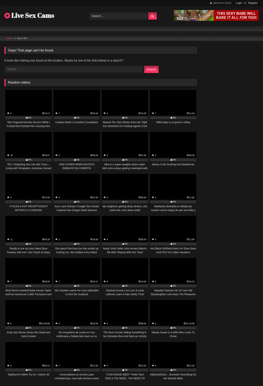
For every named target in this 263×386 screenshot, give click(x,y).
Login (239, 2)
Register (253, 2)
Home (10, 38)
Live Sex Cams (29, 15)
